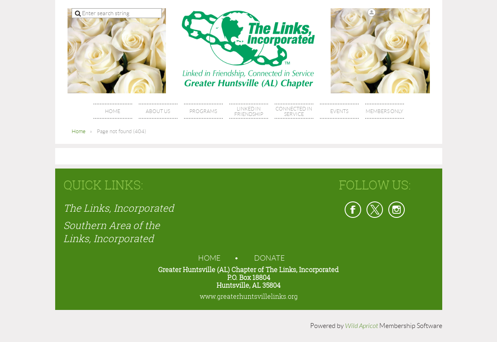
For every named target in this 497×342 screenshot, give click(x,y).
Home (79, 131)
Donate (269, 258)
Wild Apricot (361, 326)
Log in (385, 11)
